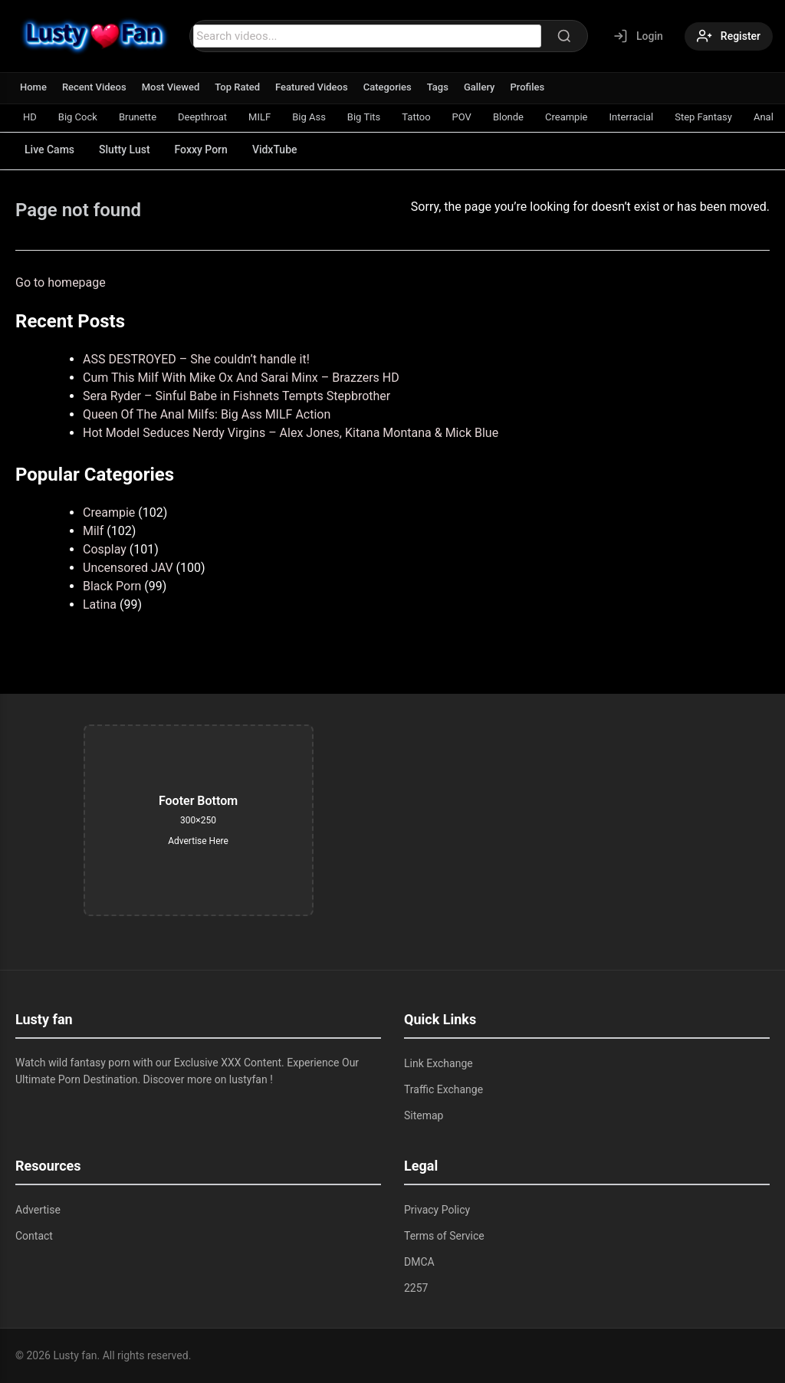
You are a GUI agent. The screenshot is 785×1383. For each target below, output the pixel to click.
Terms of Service (444, 1236)
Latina (100, 604)
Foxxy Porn (201, 149)
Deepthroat (202, 117)
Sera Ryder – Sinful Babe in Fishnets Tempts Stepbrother (236, 396)
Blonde (508, 117)
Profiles (527, 87)
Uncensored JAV (128, 567)
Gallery (479, 87)
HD (30, 117)
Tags (437, 87)
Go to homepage (60, 282)
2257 (416, 1288)
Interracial (631, 117)
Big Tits (363, 117)
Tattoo (416, 117)
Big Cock (77, 117)
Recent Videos (94, 87)
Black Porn (112, 586)
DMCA (419, 1262)
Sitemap (423, 1115)
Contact (34, 1236)
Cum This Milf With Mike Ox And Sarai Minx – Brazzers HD (241, 377)
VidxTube (274, 149)
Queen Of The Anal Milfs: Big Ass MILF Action (206, 414)
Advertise (38, 1210)
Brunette (137, 117)
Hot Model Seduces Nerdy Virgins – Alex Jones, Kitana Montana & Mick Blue (290, 432)
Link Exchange (438, 1063)
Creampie (566, 117)
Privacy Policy (437, 1210)
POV (461, 117)
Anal (764, 117)
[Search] (564, 36)
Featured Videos (311, 87)
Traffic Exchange (443, 1089)
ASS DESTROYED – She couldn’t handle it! (196, 359)
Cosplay (104, 549)
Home (33, 87)
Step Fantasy (703, 117)
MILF (259, 117)
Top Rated (237, 87)
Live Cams (49, 149)
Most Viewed (171, 87)
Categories (387, 87)
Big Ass (309, 117)
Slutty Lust (124, 149)
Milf (93, 531)
